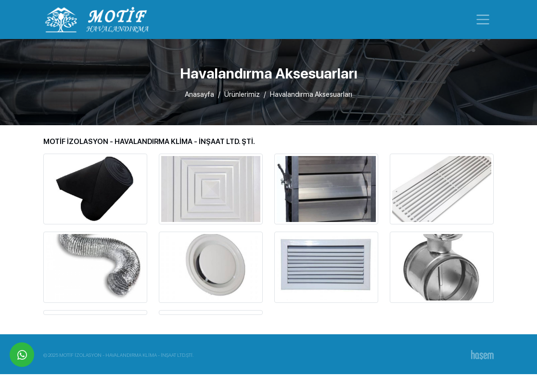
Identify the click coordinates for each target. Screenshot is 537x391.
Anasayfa (199, 94)
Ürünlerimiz (242, 94)
